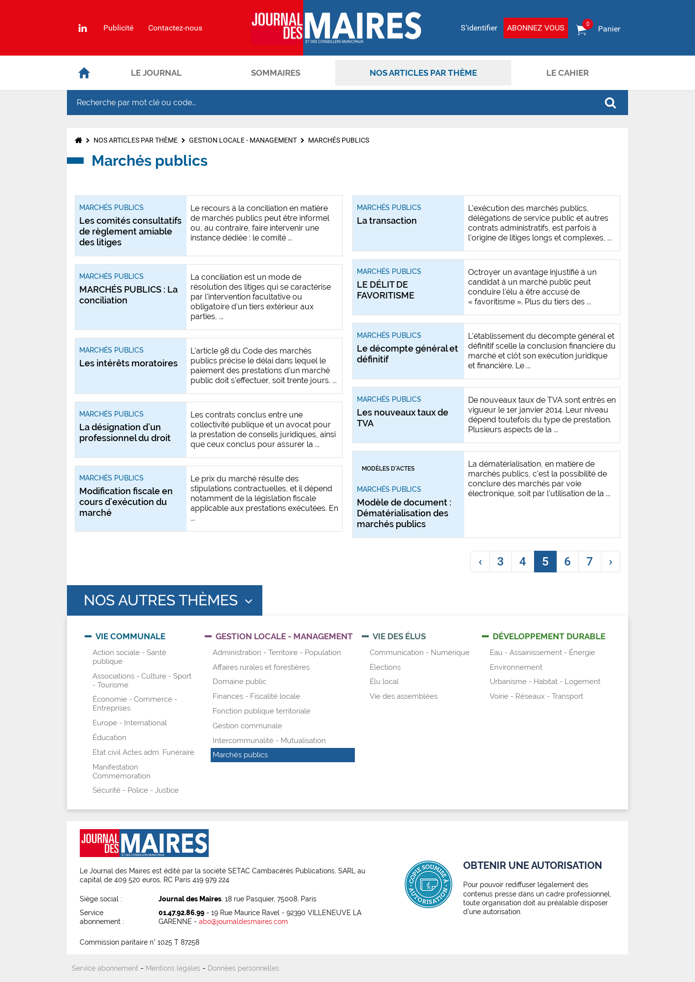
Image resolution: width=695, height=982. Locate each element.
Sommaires (275, 73)
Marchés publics (338, 140)
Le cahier (567, 73)
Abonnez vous (536, 27)
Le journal (156, 73)
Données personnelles (243, 968)
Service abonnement (105, 968)
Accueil (84, 72)
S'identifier (479, 27)
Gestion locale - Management (243, 140)
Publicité (118, 28)
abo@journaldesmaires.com (243, 921)
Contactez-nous (175, 28)
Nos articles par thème (423, 73)
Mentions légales (173, 968)
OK (610, 102)
